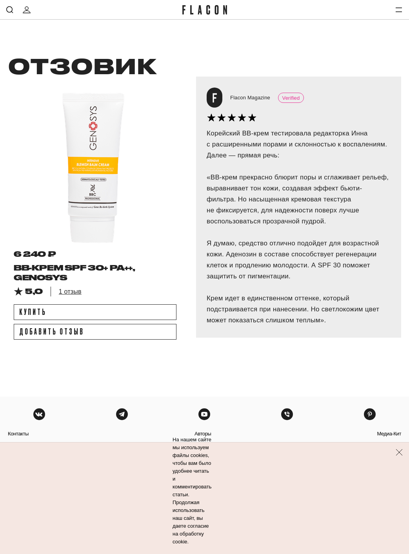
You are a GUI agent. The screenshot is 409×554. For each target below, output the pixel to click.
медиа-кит (389, 434)
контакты (18, 434)
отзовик (82, 66)
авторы (203, 434)
